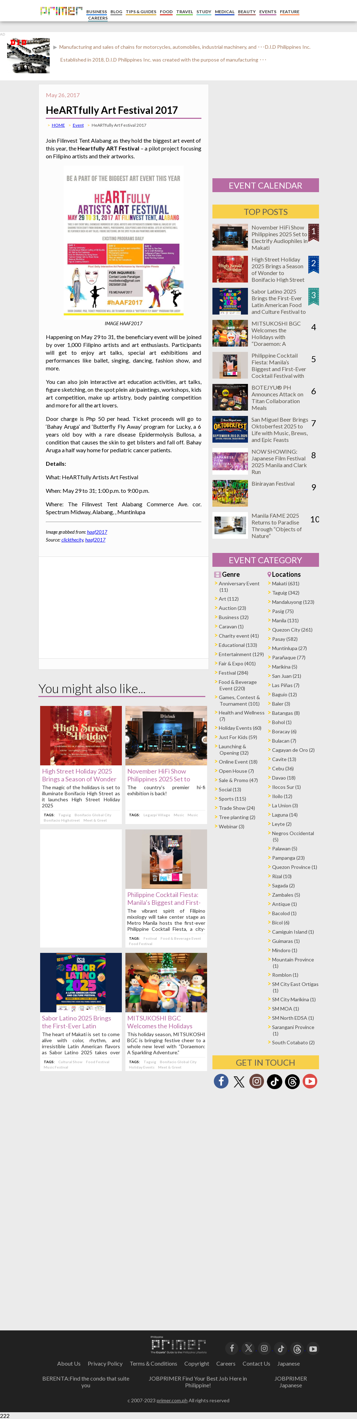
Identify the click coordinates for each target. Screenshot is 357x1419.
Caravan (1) (231, 626)
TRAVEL (184, 11)
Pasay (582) (285, 639)
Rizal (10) (282, 876)
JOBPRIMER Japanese (291, 1381)
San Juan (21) (286, 676)
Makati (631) (285, 583)
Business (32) (234, 617)
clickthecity (72, 540)
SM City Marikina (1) (294, 999)
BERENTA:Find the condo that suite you (85, 1381)
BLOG (116, 11)
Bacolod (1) (284, 913)
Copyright (196, 1363)
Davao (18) (284, 778)
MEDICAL (224, 11)
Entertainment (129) (241, 654)
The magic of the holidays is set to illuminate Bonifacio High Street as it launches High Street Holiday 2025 (81, 796)
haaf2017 (97, 532)
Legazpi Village (157, 815)
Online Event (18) (238, 762)
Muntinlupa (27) (289, 648)
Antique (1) (284, 904)
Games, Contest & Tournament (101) (239, 700)
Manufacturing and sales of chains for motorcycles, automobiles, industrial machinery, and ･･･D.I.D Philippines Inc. (184, 47)
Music (179, 815)
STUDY (203, 11)
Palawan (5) (284, 848)
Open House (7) (236, 771)
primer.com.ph (172, 1400)
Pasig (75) (283, 611)
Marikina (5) (284, 667)
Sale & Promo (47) (238, 780)
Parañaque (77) (288, 657)
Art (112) (229, 599)
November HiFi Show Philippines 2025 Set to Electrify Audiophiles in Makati (279, 237)
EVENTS (267, 11)
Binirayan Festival (272, 483)
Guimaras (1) (286, 941)
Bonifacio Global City (93, 815)
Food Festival (140, 943)
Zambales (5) (286, 895)
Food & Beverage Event (181, 938)
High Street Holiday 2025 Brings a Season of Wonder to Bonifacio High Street (79, 779)
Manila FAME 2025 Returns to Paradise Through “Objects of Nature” (276, 525)
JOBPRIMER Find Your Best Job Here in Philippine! (198, 1381)
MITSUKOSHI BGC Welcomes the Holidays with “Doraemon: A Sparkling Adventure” (277, 337)
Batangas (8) (286, 713)
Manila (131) (285, 620)
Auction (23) (232, 608)
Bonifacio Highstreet (62, 820)
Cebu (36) (283, 768)
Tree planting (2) (237, 817)
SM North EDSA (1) (293, 1018)
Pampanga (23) (288, 858)
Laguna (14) (285, 815)
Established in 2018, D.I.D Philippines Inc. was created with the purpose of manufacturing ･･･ (163, 60)
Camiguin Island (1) (293, 932)
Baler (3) (281, 704)
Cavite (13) (284, 759)
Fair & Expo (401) (237, 663)
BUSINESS (96, 11)
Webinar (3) (231, 826)
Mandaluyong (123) (293, 602)
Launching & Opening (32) (234, 749)
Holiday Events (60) (240, 728)
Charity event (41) (239, 636)
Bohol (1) (282, 722)
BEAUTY (247, 11)
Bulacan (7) (284, 741)
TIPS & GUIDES (141, 11)
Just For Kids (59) (238, 737)
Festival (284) (233, 673)
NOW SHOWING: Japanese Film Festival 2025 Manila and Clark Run (279, 461)
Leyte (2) (282, 824)
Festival (150, 938)
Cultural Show (70, 1062)
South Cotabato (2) (293, 1042)
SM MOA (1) (285, 1009)
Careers (226, 1363)
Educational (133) (238, 645)
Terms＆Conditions (153, 1363)
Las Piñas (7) (285, 685)
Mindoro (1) (284, 950)
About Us (69, 1363)
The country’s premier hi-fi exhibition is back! (166, 790)
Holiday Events (142, 1067)
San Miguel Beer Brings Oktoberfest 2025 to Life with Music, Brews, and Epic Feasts (279, 429)
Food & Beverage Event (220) (238, 685)
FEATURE (289, 11)
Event (78, 125)
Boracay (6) (284, 731)
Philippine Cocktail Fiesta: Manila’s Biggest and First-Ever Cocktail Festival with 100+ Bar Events (278, 369)
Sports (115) (232, 799)
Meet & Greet (95, 820)
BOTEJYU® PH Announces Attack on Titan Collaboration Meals (277, 397)
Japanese (288, 1363)
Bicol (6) (281, 922)
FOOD (166, 11)
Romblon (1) (285, 975)
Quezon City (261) (292, 630)
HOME (58, 125)
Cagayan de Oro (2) (293, 750)
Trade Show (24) (237, 808)
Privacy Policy (105, 1363)
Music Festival (56, 1067)
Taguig (64, 815)
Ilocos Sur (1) (286, 787)
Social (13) (230, 789)
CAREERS (98, 18)
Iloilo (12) (282, 796)
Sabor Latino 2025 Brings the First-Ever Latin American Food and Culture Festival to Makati (278, 305)
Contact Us (256, 1363)
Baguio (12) (284, 694)
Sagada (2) (283, 885)
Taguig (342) (285, 593)
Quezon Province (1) (294, 867)
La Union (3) (285, 805)
